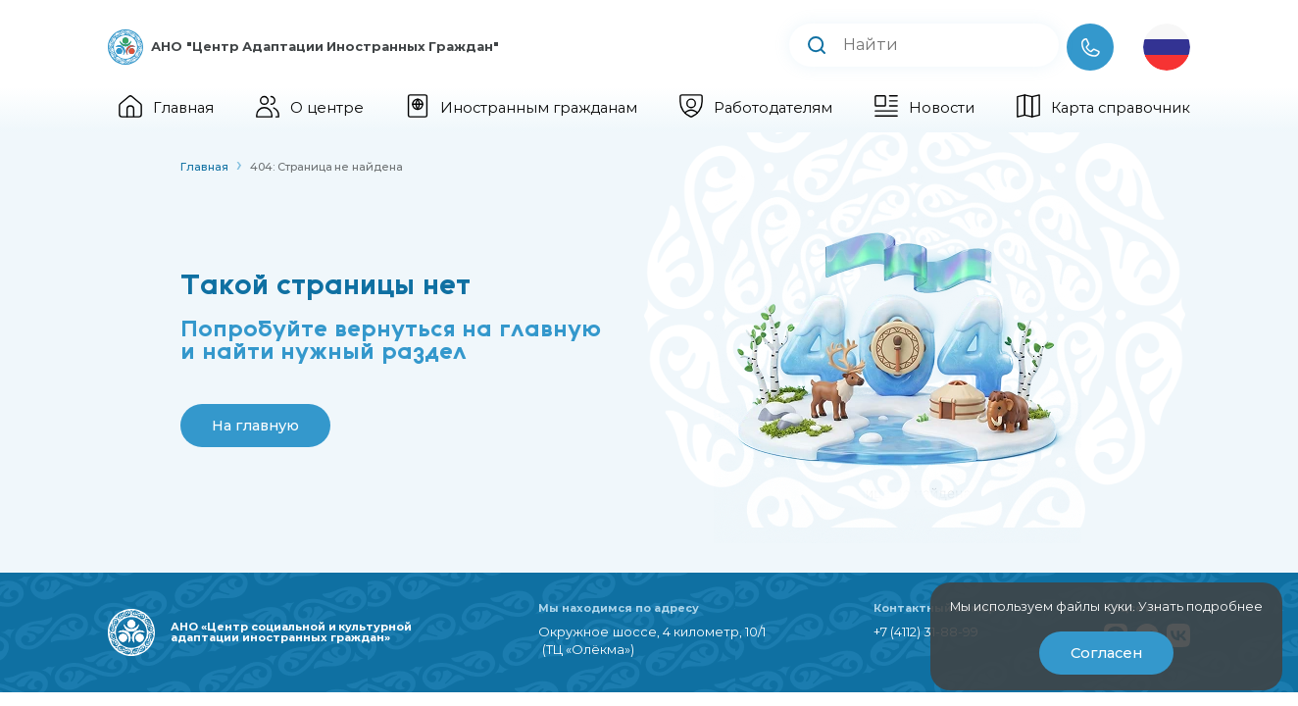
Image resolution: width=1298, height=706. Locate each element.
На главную (255, 425)
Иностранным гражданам (521, 108)
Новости (924, 108)
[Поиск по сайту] (958, 44)
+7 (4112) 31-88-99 (926, 632)
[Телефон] (1090, 47)
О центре (310, 108)
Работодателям (755, 108)
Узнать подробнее (1200, 606)
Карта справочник (1103, 108)
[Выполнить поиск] (816, 47)
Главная (166, 108)
